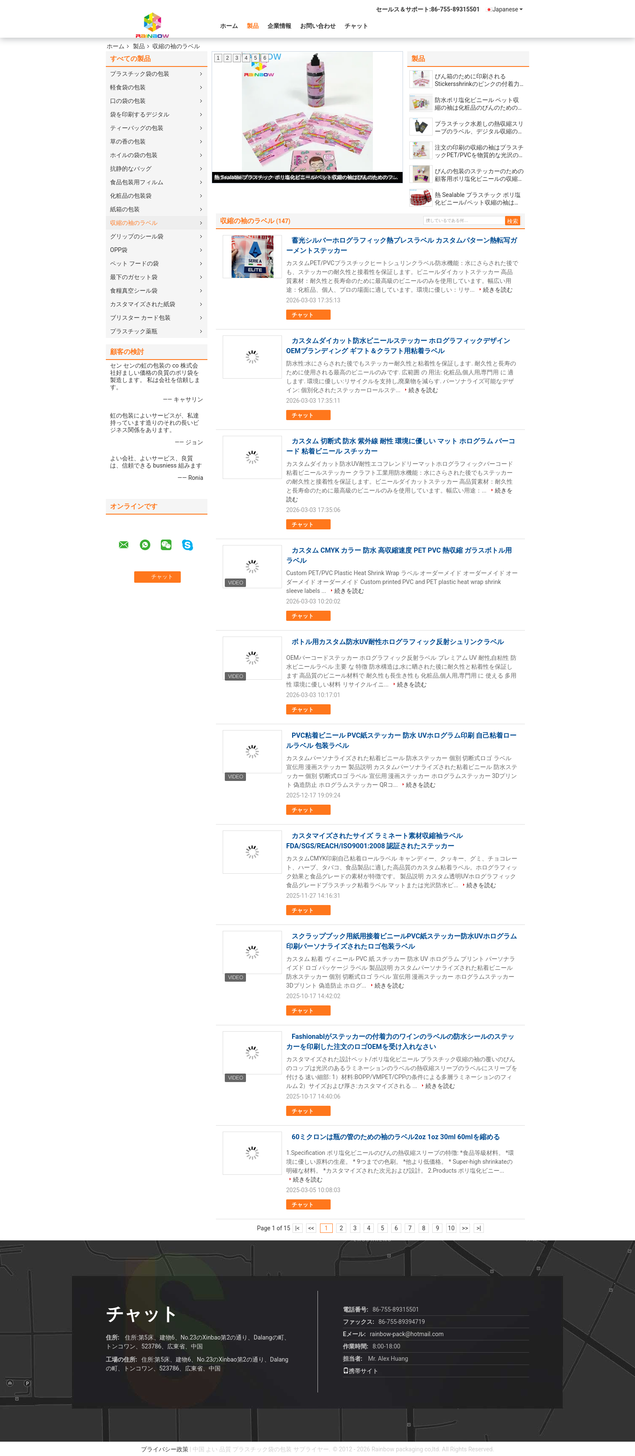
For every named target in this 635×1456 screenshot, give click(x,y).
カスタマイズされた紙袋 (142, 304)
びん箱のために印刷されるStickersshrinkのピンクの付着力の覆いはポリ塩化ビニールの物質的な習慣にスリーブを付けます (479, 80)
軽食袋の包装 (128, 87)
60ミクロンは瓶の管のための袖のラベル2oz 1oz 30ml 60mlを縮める (396, 1137)
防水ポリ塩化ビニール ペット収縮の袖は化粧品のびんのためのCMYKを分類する (477, 104)
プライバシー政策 (164, 1449)
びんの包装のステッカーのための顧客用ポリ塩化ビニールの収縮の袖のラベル (479, 175)
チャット (356, 26)
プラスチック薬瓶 (133, 331)
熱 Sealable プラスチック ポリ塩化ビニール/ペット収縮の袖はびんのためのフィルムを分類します (307, 177)
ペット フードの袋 (134, 263)
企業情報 (279, 25)
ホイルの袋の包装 (133, 155)
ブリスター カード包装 (140, 317)
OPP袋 (118, 249)
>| (479, 1228)
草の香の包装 (128, 141)
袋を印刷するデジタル (139, 114)
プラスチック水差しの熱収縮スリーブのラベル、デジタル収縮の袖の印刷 (479, 127)
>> (465, 1228)
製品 (253, 25)
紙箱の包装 (125, 209)
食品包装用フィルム (136, 182)
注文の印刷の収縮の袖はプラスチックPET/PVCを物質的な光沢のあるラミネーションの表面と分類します (479, 151)
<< (311, 1228)
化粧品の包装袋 (131, 195)
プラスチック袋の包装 (139, 73)
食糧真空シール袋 (133, 290)
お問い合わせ (318, 25)
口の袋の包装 (128, 100)
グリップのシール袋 (136, 236)
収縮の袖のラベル (133, 222)
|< (297, 1228)
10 (451, 1228)
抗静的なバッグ (131, 168)
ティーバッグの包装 (136, 128)
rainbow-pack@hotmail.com (407, 1334)
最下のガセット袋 (133, 277)
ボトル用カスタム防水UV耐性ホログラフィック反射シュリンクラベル (398, 642)
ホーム (229, 25)
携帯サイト (360, 1370)
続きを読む (498, 289)
